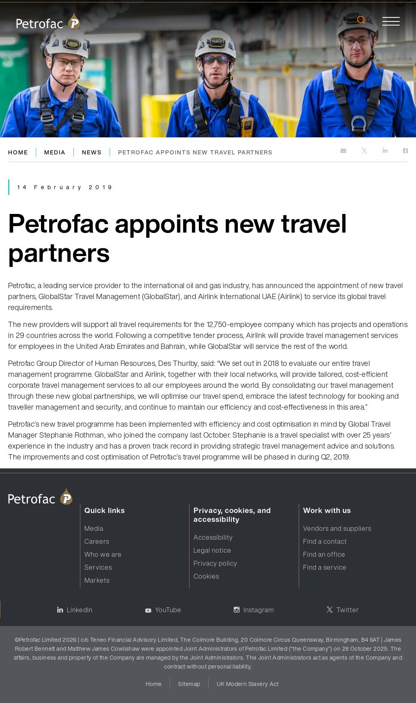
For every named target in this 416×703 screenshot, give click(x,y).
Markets (97, 580)
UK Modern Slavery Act (247, 683)
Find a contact (325, 541)
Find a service (325, 567)
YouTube (168, 610)
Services (98, 567)
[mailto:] (344, 151)
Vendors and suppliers (337, 528)
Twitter (347, 610)
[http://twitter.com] (365, 151)
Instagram (259, 610)
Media (55, 152)
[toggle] (391, 21)
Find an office (324, 554)
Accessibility (213, 537)
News (92, 152)
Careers (96, 541)
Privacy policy (215, 563)
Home (18, 152)
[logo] (48, 21)
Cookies (206, 576)
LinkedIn (80, 610)
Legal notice (212, 550)
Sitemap (189, 683)
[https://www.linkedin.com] (386, 151)
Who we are (103, 554)
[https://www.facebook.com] (405, 151)
